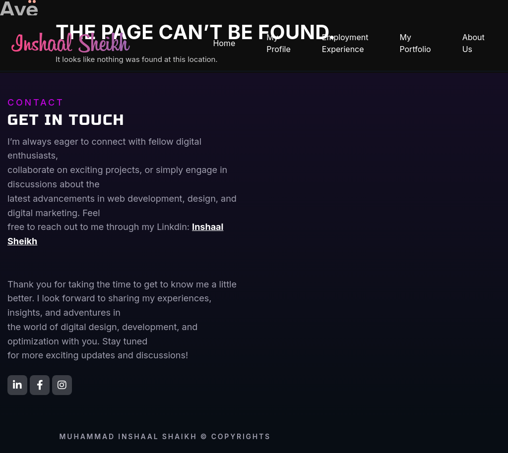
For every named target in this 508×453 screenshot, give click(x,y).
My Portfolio (415, 43)
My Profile (278, 43)
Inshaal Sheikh (70, 45)
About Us (473, 43)
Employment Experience (345, 43)
